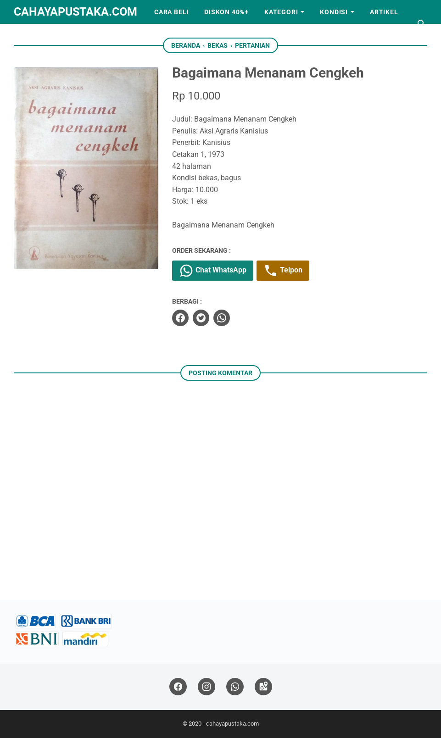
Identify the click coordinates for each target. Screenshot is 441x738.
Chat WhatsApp (212, 270)
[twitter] (201, 318)
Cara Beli (171, 12)
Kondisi (334, 12)
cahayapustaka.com (75, 11)
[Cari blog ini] (421, 23)
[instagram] (206, 687)
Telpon (282, 270)
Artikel (384, 12)
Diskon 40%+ (226, 12)
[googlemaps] (263, 687)
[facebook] (180, 318)
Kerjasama (42, 35)
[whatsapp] (221, 318)
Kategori (281, 12)
